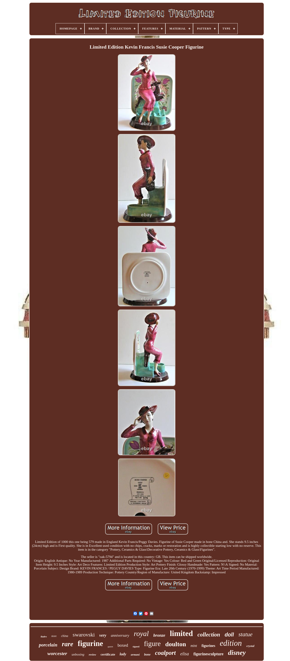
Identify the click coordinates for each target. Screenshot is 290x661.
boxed (123, 645)
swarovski (84, 635)
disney (237, 652)
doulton (175, 644)
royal (141, 633)
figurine (90, 643)
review (92, 654)
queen (110, 646)
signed (136, 646)
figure (152, 644)
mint (194, 646)
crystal (250, 646)
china (64, 636)
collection (209, 634)
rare (67, 644)
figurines (208, 646)
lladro (44, 636)
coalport (165, 652)
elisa (184, 653)
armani (135, 654)
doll (229, 635)
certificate (108, 654)
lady (123, 654)
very (102, 635)
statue (245, 634)
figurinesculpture (208, 654)
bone (147, 654)
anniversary (120, 635)
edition (231, 643)
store (53, 636)
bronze (159, 635)
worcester (57, 653)
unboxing (78, 654)
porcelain (48, 645)
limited (181, 633)
